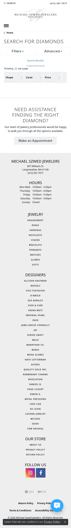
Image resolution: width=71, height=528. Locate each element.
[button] (10, 3)
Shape (9, 77)
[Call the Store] (35, 173)
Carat (29, 77)
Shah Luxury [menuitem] (35, 389)
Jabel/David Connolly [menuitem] (35, 325)
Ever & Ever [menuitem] (35, 305)
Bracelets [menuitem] (35, 245)
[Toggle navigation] (6, 25)
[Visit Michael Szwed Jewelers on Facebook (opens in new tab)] (40, 473)
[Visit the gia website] (29, 492)
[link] (58, 3)
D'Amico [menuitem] (35, 295)
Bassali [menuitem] (35, 285)
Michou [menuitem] (36, 418)
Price (48, 77)
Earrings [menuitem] (35, 230)
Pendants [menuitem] (35, 250)
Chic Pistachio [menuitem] (35, 290)
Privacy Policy (35, 449)
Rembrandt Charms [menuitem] (35, 374)
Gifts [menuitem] (35, 264)
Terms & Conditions (20, 510)
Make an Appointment (35, 140)
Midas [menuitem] (35, 349)
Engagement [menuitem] (35, 220)
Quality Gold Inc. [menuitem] (35, 369)
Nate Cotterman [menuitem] (35, 359)
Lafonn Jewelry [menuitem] (35, 414)
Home (9, 32)
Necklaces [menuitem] (35, 235)
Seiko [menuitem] (35, 423)
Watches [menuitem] (35, 254)
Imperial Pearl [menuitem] (35, 315)
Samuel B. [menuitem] (35, 384)
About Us (35, 444)
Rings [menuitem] (35, 225)
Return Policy (35, 454)
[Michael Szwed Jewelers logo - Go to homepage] (35, 14)
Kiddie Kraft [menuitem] (35, 335)
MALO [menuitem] (35, 340)
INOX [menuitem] (35, 320)
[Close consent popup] (65, 522)
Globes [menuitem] (35, 259)
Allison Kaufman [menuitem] (35, 280)
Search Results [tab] (35, 60)
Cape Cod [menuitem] (35, 404)
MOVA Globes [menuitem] (35, 354)
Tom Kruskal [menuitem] (35, 428)
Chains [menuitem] (35, 240)
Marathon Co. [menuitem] (36, 345)
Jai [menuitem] (35, 330)
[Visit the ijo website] (42, 492)
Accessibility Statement (48, 510)
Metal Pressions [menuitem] (35, 399)
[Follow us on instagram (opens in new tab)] (30, 473)
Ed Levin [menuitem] (35, 409)
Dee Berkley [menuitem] (35, 300)
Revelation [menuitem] (35, 379)
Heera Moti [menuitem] (35, 310)
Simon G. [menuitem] (35, 394)
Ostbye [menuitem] (35, 364)
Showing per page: (16, 69)
